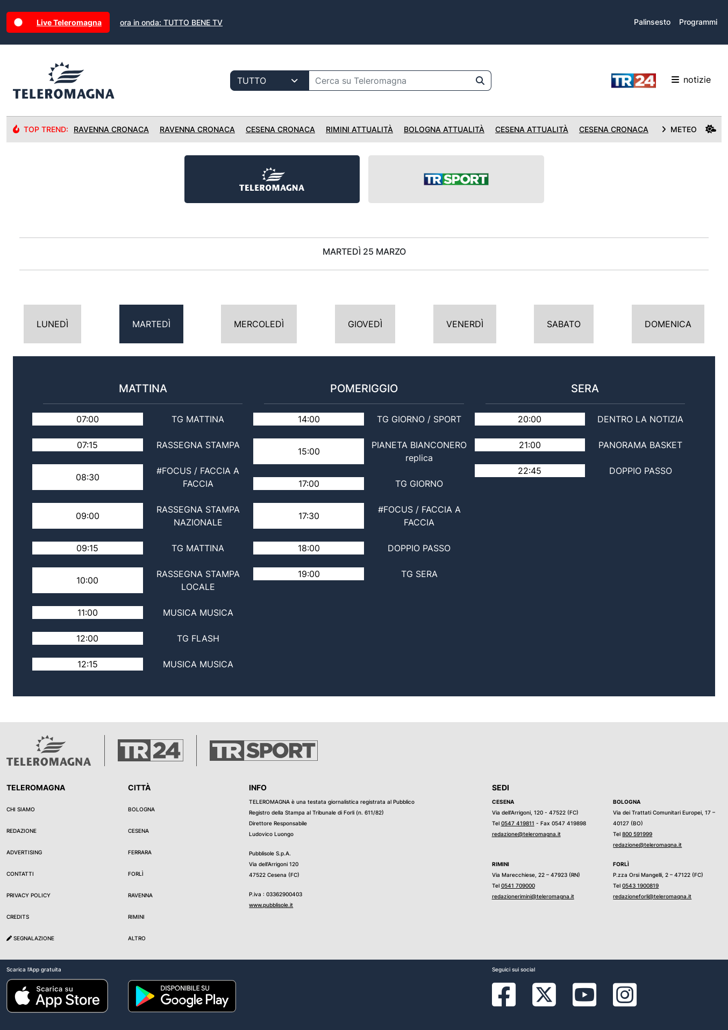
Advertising (24, 852)
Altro (137, 938)
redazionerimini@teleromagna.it (533, 896)
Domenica (668, 324)
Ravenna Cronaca (111, 129)
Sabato (564, 324)
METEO (688, 129)
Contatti (20, 873)
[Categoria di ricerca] (269, 80)
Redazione (21, 830)
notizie (661, 80)
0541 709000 (518, 885)
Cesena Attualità (531, 129)
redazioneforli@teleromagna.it (652, 896)
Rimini (136, 916)
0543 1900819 (640, 885)
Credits (17, 916)
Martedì (151, 324)
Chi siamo (20, 809)
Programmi (698, 21)
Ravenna (140, 895)
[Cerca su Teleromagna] (389, 80)
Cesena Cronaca (280, 129)
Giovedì (365, 324)
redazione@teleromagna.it (526, 834)
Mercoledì (259, 324)
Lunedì (52, 324)
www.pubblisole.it (271, 905)
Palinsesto (652, 21)
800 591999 (637, 834)
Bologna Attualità (444, 129)
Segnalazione (30, 938)
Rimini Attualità (359, 129)
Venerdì (464, 324)
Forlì (136, 873)
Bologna (141, 809)
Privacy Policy (28, 895)
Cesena (138, 830)
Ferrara (140, 852)
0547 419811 (517, 823)
